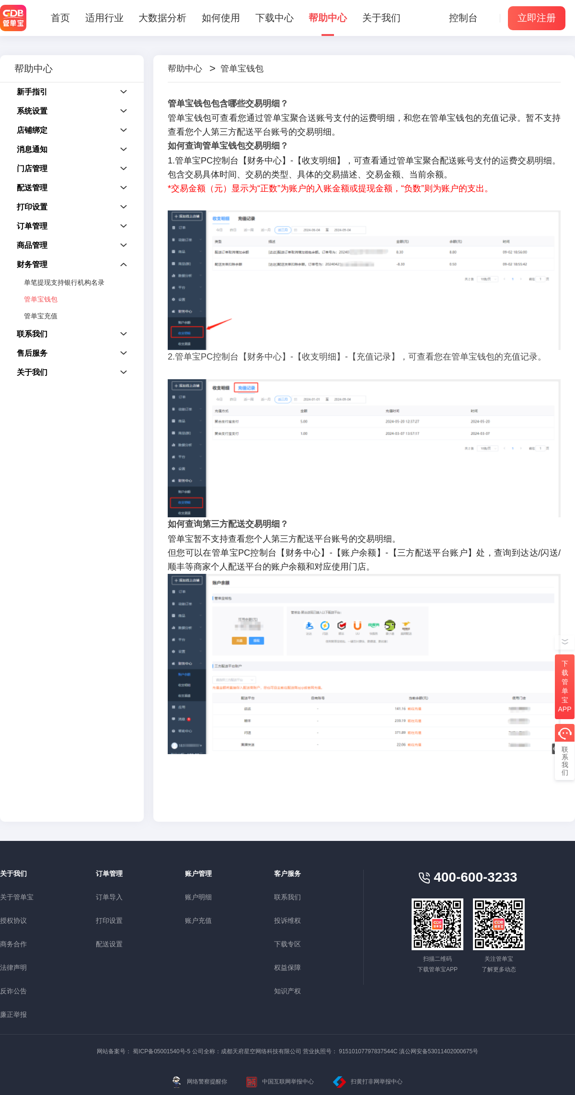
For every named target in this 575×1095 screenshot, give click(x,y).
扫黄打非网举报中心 (367, 1082)
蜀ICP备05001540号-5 (161, 1051)
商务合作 (13, 944)
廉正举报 (13, 1014)
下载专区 (287, 944)
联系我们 (287, 897)
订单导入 (109, 897)
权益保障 (287, 967)
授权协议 (13, 920)
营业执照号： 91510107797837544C (350, 1051)
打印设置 (109, 920)
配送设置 (109, 944)
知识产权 (287, 991)
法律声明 (13, 967)
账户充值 (198, 920)
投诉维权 (287, 920)
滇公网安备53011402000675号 (438, 1051)
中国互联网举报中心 (280, 1082)
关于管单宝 (17, 897)
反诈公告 (13, 991)
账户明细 (198, 897)
